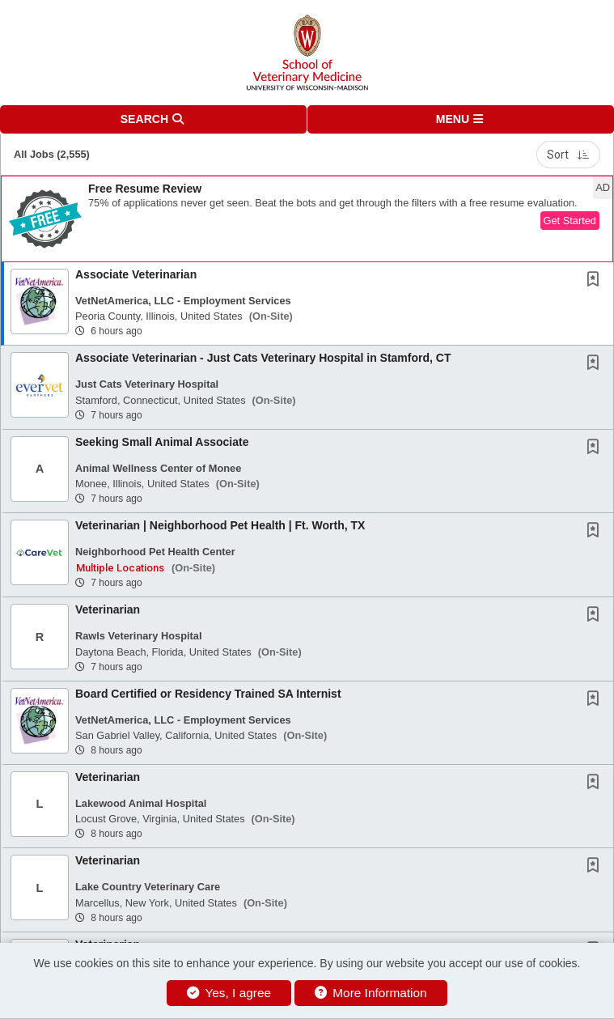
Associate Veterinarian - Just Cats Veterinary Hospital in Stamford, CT (263, 357)
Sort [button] (568, 154)
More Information (371, 993)
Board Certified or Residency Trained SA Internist (208, 693)
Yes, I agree (229, 993)
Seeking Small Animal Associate (162, 441)
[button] (461, 119)
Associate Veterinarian (136, 274)
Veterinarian (107, 609)
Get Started (570, 220)
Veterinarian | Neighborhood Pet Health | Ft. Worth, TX (220, 525)
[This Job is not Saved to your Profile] (596, 281)
